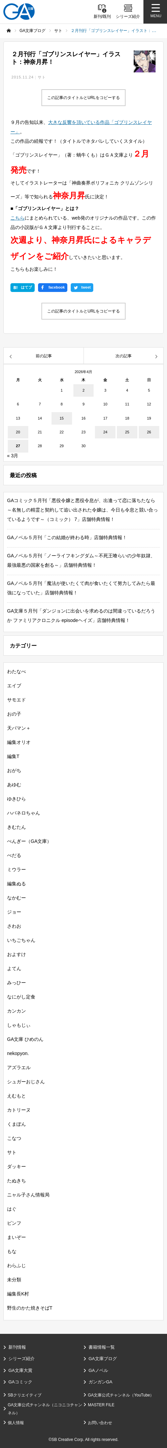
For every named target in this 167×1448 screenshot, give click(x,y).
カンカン (16, 1011)
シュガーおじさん (26, 1081)
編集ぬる (16, 883)
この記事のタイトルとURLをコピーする (83, 97)
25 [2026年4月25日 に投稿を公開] (127, 432)
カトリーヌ (19, 1110)
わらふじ (16, 1265)
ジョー (14, 912)
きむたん (16, 827)
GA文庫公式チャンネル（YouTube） (121, 1395)
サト (42, 77)
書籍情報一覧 (102, 1347)
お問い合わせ (100, 1422)
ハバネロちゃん (23, 813)
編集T (13, 756)
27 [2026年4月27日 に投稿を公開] (18, 446)
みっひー (16, 982)
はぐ (11, 1209)
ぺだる (14, 855)
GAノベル (98, 1370)
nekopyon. (18, 1053)
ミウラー (16, 869)
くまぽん (16, 1124)
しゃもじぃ (19, 1025)
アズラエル (19, 1067)
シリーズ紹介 (21, 1358)
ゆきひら (16, 798)
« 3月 (12, 455)
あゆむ (14, 784)
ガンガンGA (100, 1381)
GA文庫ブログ (103, 1358)
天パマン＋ (19, 728)
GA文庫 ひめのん (25, 1039)
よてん (14, 968)
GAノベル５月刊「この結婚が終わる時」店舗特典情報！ (67, 537)
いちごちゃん (21, 940)
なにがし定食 (21, 996)
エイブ (14, 685)
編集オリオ (19, 742)
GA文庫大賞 (20, 1370)
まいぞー (16, 1237)
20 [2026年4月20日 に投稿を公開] (18, 432)
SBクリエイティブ (24, 1395)
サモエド (16, 699)
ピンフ (14, 1223)
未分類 (14, 1279)
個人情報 (16, 1422)
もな (11, 1251)
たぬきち (16, 1180)
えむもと (16, 1095)
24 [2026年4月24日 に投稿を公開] (105, 432)
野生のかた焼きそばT (30, 1308)
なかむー (16, 897)
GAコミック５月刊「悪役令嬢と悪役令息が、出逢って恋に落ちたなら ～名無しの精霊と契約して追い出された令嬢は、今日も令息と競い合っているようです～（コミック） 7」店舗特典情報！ (83, 510)
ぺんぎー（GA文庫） (29, 841)
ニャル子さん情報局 (28, 1194)
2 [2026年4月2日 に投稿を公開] (83, 390)
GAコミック (20, 1381)
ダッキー (16, 1166)
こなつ (14, 1138)
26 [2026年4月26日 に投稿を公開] (149, 432)
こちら (17, 218)
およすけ (16, 954)
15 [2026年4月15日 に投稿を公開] (62, 418)
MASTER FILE (101, 1405)
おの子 (14, 714)
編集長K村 (18, 1293)
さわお (14, 926)
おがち (14, 770)
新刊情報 (17, 1347)
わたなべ (16, 671)
